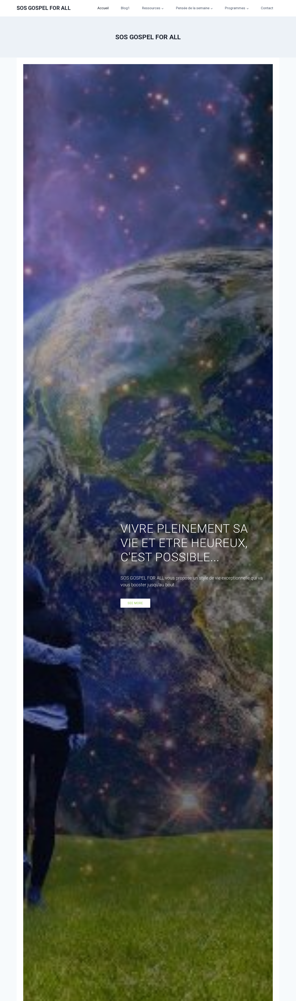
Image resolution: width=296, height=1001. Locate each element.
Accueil (103, 8)
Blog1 (125, 8)
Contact (267, 8)
